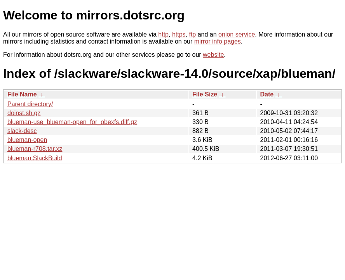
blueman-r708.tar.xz (34, 148)
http (163, 34)
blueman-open (27, 139)
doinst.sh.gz (23, 113)
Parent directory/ (30, 104)
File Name (22, 94)
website (213, 54)
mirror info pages (217, 41)
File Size (204, 94)
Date (267, 94)
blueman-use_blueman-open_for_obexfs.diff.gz (72, 122)
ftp (192, 34)
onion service (236, 34)
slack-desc (22, 131)
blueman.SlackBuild (34, 158)
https (179, 34)
